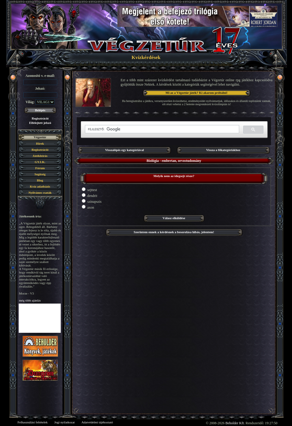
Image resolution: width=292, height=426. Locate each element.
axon (88, 207)
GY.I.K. (40, 162)
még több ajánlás (30, 300)
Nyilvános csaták (39, 192)
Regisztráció (40, 118)
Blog (40, 180)
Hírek (40, 143)
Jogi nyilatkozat (64, 422)
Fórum (40, 168)
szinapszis (92, 201)
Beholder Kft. (235, 423)
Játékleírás (39, 155)
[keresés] (161, 129)
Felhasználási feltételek (33, 422)
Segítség (40, 174)
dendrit (89, 195)
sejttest (89, 189)
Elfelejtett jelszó (40, 122)
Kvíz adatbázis (40, 186)
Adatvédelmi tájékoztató (97, 422)
